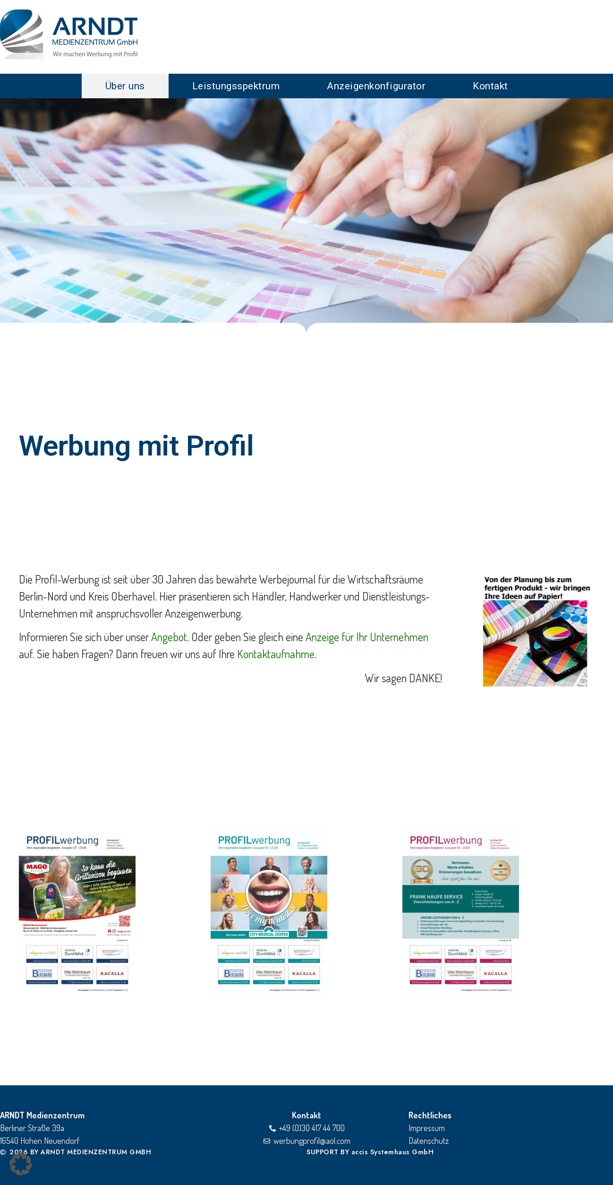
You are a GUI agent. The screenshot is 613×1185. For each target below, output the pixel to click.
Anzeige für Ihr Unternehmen (367, 636)
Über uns (125, 86)
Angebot (169, 636)
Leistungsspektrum (236, 86)
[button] (21, 1164)
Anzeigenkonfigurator (376, 86)
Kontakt (490, 86)
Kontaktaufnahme (276, 653)
